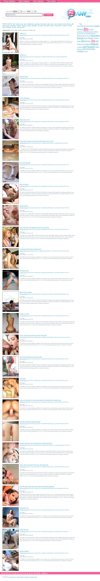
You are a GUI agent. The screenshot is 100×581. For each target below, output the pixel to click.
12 (20, 573)
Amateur (80, 51)
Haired (86, 32)
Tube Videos (51, 1)
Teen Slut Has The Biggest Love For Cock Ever (34, 227)
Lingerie (79, 47)
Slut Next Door (24, 270)
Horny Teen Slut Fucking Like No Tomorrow (33, 335)
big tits (18, 24)
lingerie (19, 25)
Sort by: (29, 11)
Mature (94, 43)
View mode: (14, 11)
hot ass (14, 27)
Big (86, 29)
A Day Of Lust (24, 529)
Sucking (91, 26)
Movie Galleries (24, 1)
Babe (88, 41)
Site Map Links (33, 577)
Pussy (79, 36)
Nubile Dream (24, 206)
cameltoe (13, 25)
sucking (64, 25)
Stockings (88, 33)
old (14, 24)
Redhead (79, 49)
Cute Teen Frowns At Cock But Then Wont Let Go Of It (37, 141)
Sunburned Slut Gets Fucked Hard (30, 249)
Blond (90, 38)
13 (23, 573)
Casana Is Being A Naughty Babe (30, 422)
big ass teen (21, 27)
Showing (86, 26)
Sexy (83, 41)
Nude (79, 41)
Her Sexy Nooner (25, 163)
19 (37, 573)
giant (48, 24)
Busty (86, 38)
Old (84, 49)
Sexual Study (24, 76)
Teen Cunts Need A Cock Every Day (31, 357)
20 (39, 573)
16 (30, 573)
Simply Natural (24, 551)
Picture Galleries (9, 1)
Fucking (96, 38)
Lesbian (91, 29)
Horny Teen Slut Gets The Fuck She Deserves (34, 465)
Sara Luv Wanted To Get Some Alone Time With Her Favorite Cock (40, 400)
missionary (30, 24)
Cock (97, 26)
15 (27, 573)
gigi (52, 24)
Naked (96, 32)
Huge (86, 51)
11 (18, 573)
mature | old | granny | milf (66, 24)
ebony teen (5, 25)
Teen (97, 47)
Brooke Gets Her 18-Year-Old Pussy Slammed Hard (36, 443)
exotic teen (58, 25)
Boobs (92, 49)
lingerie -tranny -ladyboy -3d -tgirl (32, 25)
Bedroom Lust (24, 508)
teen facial (46, 25)
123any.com (12, 577)
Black (88, 44)
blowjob (8, 27)
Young (88, 49)
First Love (23, 378)
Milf (84, 47)
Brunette (95, 35)
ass (25, 24)
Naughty (91, 32)
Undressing (80, 32)
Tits (93, 40)
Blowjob (80, 29)
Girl (96, 41)
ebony (52, 25)
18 (35, 573)
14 (25, 573)
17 (32, 573)
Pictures (90, 46)
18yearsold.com (24, 35)
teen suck (43, 24)
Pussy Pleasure (24, 98)
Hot (81, 26)
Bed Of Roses (24, 184)
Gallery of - (23, 33)
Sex (89, 36)
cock (55, 24)
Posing (79, 44)
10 (15, 573)
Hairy (78, 26)
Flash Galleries (38, 1)
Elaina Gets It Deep (26, 292)
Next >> (45, 573)
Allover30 (85, 36)
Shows (83, 33)
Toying (79, 33)
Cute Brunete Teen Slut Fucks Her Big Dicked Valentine (37, 486)
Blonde (80, 38)
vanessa (37, 24)
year (22, 24)
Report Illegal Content (22, 577)
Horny (93, 33)
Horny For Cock (25, 119)
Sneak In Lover (24, 314)
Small (84, 44)
